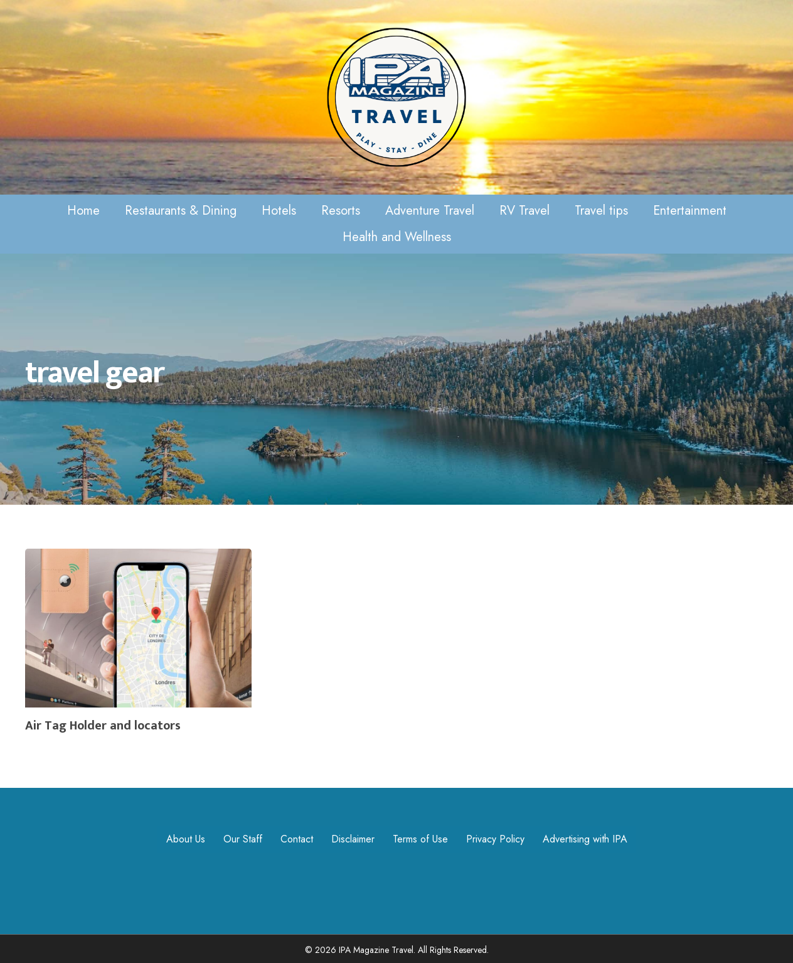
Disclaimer (353, 839)
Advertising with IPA (585, 839)
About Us (185, 839)
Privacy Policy (495, 839)
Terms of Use (420, 839)
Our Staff (242, 839)
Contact (296, 839)
